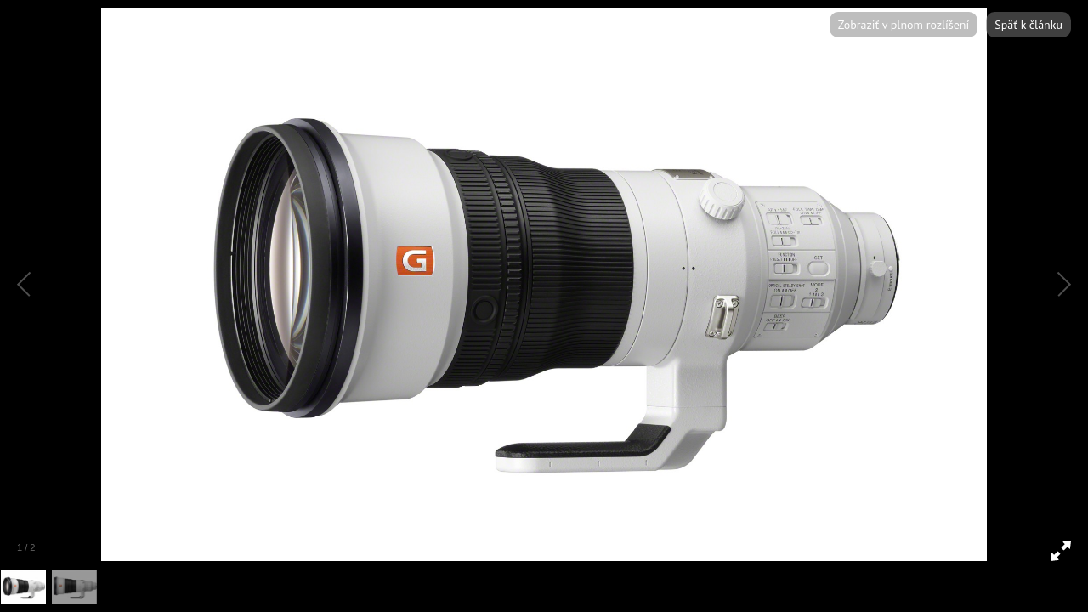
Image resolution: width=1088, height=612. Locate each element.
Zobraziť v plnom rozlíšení (903, 24)
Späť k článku (1028, 24)
